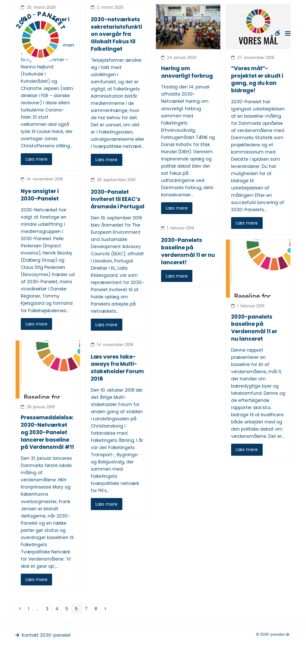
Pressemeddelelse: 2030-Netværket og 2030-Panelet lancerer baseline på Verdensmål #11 (47, 432)
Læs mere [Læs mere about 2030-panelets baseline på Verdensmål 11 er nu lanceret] (247, 450)
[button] (288, 33)
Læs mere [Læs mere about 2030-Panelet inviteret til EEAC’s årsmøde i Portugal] (106, 325)
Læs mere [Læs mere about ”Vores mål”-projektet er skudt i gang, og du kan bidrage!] (247, 223)
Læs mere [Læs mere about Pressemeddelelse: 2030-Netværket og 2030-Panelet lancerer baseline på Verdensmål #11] (36, 579)
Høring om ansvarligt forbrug (187, 72)
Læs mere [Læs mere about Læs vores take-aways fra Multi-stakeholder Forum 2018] (106, 504)
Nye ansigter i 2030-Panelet (40, 194)
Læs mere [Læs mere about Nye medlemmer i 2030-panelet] (36, 159)
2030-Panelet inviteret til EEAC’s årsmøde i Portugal (117, 199)
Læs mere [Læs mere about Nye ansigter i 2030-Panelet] (36, 324)
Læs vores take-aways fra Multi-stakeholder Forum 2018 (117, 367)
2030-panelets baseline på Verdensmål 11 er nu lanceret (254, 327)
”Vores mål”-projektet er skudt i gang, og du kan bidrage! (257, 79)
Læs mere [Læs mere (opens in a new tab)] (177, 276)
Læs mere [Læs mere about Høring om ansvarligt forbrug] (177, 208)
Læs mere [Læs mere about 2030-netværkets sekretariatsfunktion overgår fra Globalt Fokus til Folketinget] (106, 160)
